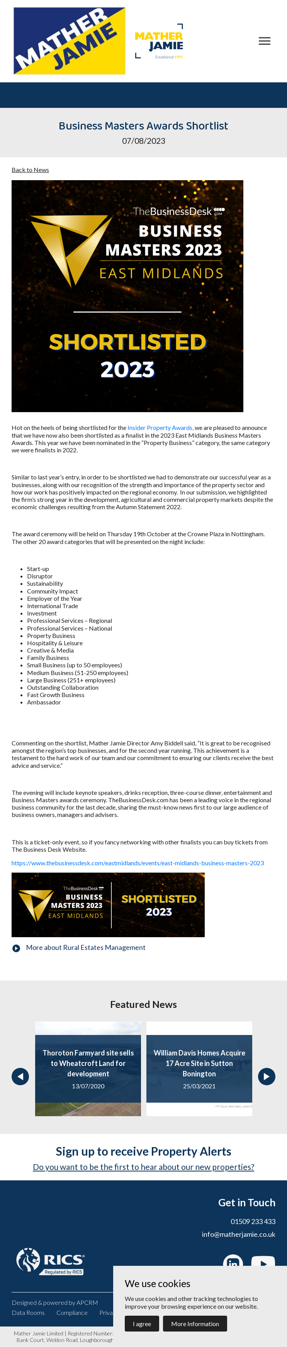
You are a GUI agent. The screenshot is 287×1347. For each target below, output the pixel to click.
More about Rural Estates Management (86, 947)
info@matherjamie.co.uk (238, 1234)
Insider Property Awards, (160, 427)
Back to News (30, 169)
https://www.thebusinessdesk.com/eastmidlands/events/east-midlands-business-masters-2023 (138, 862)
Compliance (72, 1312)
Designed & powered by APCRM (55, 1302)
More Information (195, 1323)
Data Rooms (28, 1312)
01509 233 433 (253, 1221)
